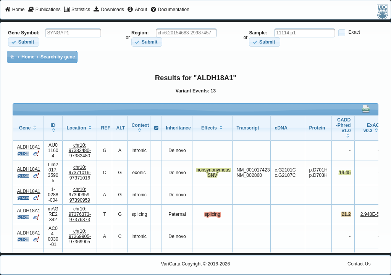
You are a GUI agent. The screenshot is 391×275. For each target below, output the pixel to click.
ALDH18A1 (28, 147)
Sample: (258, 33)
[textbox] (73, 32)
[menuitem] (14, 10)
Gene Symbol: (23, 33)
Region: (140, 33)
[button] (23, 41)
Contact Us (359, 264)
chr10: (80, 150)
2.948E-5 (370, 214)
